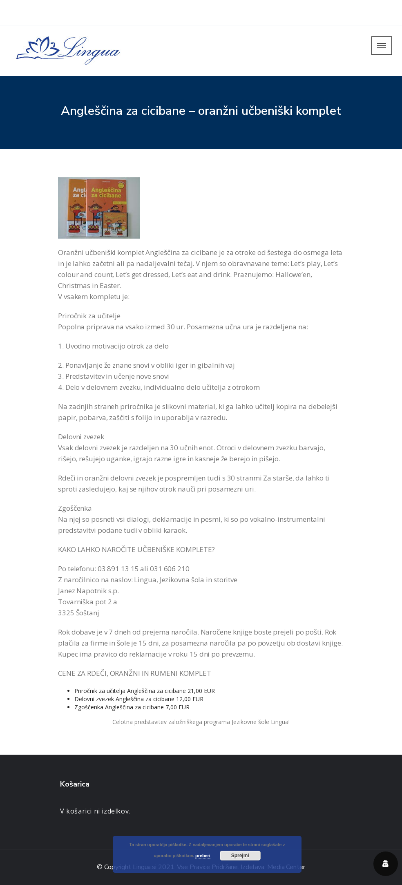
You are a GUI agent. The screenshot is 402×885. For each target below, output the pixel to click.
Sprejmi (240, 855)
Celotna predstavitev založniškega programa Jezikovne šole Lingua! (201, 722)
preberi (202, 855)
